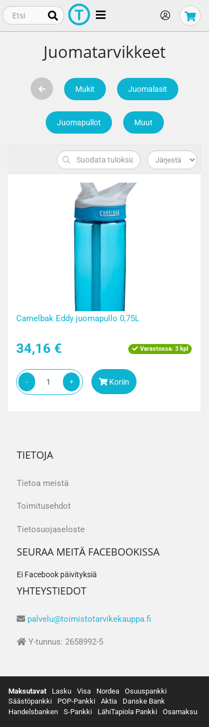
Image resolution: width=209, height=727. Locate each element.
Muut (143, 122)
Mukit (85, 89)
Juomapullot (79, 122)
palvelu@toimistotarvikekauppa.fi (89, 619)
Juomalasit (147, 89)
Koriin (114, 381)
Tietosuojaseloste (51, 529)
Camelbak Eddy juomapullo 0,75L (77, 318)
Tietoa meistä (43, 483)
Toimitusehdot (44, 506)
